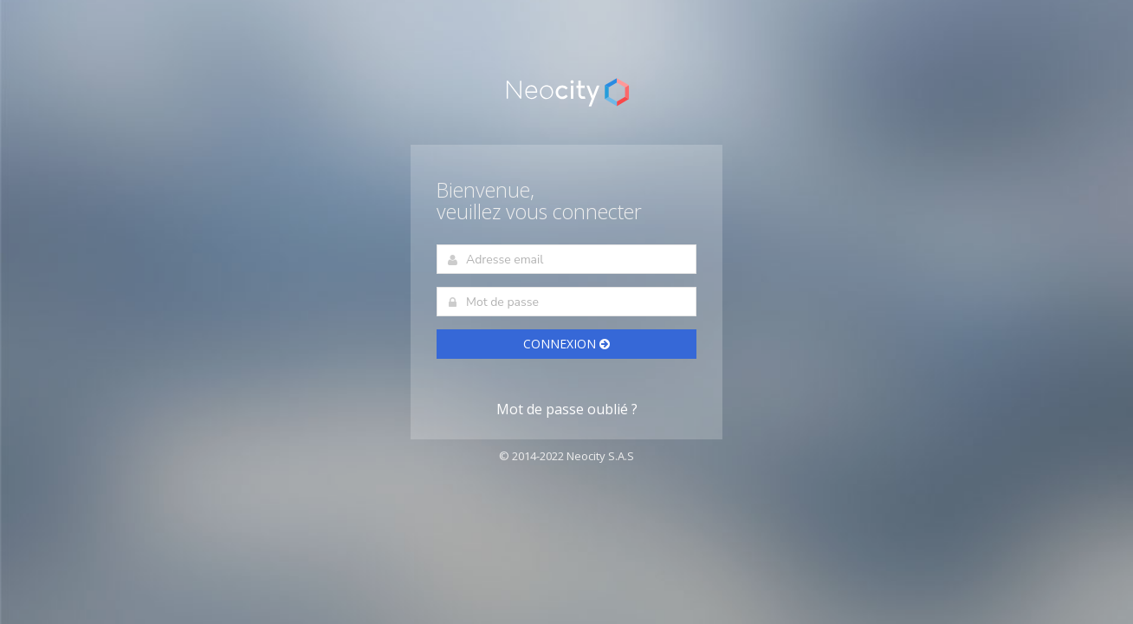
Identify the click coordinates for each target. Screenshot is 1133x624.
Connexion (566, 343)
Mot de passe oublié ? (567, 410)
